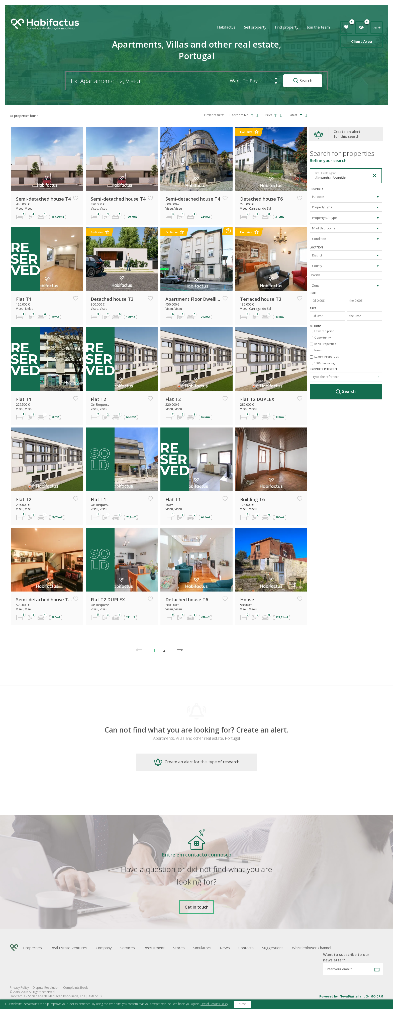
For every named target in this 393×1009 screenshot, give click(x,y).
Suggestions (272, 947)
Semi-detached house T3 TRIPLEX (44, 600)
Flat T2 (98, 399)
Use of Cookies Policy (214, 1004)
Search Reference (377, 377)
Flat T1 (23, 299)
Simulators (202, 947)
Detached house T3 (112, 299)
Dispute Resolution (46, 987)
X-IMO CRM (374, 996)
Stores (179, 947)
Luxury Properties (326, 356)
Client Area (361, 41)
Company (104, 947)
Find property (287, 27)
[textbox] (347, 275)
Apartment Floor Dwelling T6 (193, 299)
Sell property (255, 27)
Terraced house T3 (260, 299)
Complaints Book (75, 987)
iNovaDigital (349, 996)
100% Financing (324, 363)
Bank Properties (325, 344)
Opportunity (322, 337)
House (247, 600)
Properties (32, 947)
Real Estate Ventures (68, 947)
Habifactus (226, 27)
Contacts (246, 947)
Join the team (318, 27)
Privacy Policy (19, 987)
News (318, 350)
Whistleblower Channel (311, 947)
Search (302, 80)
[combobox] (346, 196)
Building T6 (252, 499)
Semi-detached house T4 (43, 199)
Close (242, 1004)
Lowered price (324, 331)
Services (127, 947)
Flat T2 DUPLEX (257, 399)
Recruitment (154, 947)
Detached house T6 (261, 199)
